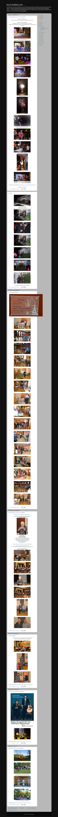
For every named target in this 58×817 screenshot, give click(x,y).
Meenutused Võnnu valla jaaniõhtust (16, 748)
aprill (41, 39)
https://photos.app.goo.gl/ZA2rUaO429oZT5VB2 (23, 741)
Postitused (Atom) (14, 810)
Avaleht (22, 808)
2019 (40, 23)
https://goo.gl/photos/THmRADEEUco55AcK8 (23, 802)
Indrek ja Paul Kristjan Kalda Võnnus (16, 691)
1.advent (10, 193)
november (42, 32)
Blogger (33, 814)
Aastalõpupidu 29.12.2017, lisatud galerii (16, 16)
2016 (40, 43)
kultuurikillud (41, 16)
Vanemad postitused (31, 808)
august (41, 33)
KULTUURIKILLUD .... (16, 5)
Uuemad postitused (12, 808)
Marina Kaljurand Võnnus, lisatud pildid (16, 512)
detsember (42, 27)
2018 (40, 24)
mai (41, 37)
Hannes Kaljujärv (12, 635)
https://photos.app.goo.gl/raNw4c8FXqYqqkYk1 (24, 684)
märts (41, 40)
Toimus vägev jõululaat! (13, 292)
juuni (41, 36)
